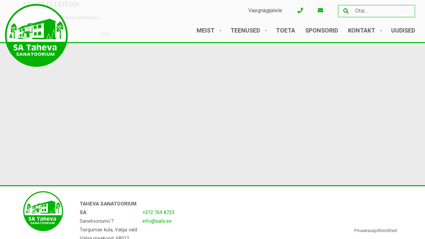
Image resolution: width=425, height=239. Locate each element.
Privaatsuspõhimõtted (375, 230)
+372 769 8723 (158, 212)
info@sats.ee (157, 221)
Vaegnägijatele (265, 11)
